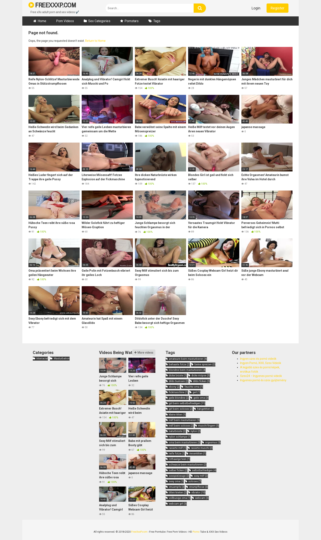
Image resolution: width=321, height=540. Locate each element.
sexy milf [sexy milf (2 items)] (201, 475)
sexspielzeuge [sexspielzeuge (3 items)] (179, 475)
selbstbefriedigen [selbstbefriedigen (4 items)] (204, 470)
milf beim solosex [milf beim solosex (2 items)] (181, 425)
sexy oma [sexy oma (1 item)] (176, 481)
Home (42, 21)
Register (277, 8)
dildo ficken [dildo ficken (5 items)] (201, 381)
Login (256, 8)
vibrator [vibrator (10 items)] (198, 492)
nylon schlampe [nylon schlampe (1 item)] (180, 436)
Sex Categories (99, 21)
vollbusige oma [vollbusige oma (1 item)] (180, 497)
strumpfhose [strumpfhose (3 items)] (198, 486)
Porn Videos (65, 21)
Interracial (42, 358)
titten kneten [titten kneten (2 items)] (178, 492)
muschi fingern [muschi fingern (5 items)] (208, 425)
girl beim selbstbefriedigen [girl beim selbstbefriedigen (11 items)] (187, 403)
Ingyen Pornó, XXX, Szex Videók (260, 363)
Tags (156, 21)
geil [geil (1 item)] (196, 392)
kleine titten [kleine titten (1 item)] (177, 414)
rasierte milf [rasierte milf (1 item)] (177, 447)
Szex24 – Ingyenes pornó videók (261, 376)
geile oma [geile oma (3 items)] (201, 397)
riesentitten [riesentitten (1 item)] (197, 453)
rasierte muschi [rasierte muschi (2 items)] (202, 447)
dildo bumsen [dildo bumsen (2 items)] (179, 381)
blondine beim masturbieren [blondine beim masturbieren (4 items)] (187, 369)
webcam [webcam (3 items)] (202, 497)
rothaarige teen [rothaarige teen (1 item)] (179, 459)
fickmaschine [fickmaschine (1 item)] (178, 392)
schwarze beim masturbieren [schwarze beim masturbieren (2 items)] (188, 464)
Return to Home (95, 40)
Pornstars (131, 21)
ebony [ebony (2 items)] (174, 386)
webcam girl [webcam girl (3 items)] (178, 503)
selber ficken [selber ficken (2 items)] (178, 470)
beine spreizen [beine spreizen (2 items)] (204, 364)
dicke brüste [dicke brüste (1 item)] (178, 375)
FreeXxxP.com (139, 531)
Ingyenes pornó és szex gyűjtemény (263, 380)
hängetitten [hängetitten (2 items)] (205, 408)
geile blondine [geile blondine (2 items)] (179, 397)
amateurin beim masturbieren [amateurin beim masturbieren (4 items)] (188, 358)
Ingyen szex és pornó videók (258, 358)
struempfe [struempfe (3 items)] (177, 486)
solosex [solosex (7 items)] (194, 481)
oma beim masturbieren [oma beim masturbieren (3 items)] (185, 442)
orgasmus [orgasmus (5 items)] (213, 442)
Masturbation (62, 358)
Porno (196, 531)
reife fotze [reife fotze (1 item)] (177, 453)
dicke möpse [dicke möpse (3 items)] (200, 375)
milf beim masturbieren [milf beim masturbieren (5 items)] (184, 420)
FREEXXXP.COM (52, 5)
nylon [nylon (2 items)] (196, 431)
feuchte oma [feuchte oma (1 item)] (193, 386)
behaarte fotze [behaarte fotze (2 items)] (179, 364)
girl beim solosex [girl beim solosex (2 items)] (181, 408)
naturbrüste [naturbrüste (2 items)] (177, 431)
